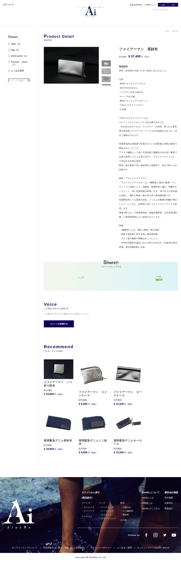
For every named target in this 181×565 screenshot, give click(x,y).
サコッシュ (106, 514)
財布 (122, 503)
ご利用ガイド (150, 5)
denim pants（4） (19, 56)
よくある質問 (17, 70)
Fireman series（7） (19, 63)
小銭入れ (126, 507)
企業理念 (168, 503)
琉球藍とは (147, 503)
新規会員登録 (136, 5)
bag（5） (15, 50)
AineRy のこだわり (151, 508)
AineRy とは (148, 497)
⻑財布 (125, 514)
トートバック (107, 511)
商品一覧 (85, 21)
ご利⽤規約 (79, 547)
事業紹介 (168, 508)
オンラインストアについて (25, 547)
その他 (123, 520)
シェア (81, 277)
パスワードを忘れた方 (160, 9)
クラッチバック (108, 518)
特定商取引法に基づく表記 (56, 547)
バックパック (107, 507)
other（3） (16, 44)
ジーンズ (86, 503)
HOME (167, 31)
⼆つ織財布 (127, 511)
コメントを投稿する (59, 324)
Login (163, 5)
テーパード (89, 511)
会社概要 (117, 21)
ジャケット (87, 516)
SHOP (129, 21)
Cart (173, 5)
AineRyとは (71, 21)
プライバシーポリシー (101, 547)
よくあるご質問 (101, 21)
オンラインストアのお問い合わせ (153, 547)
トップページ (55, 21)
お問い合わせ (8, 4)
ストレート (89, 507)
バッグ (102, 503)
